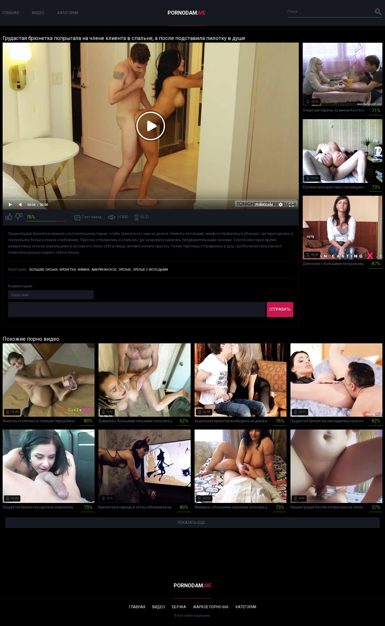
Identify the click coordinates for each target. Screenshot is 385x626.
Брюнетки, (68, 269)
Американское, (104, 269)
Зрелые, (125, 269)
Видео (38, 13)
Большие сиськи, (44, 269)
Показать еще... (192, 522)
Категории (67, 13)
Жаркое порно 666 (211, 607)
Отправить (280, 309)
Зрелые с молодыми (150, 269)
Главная (11, 13)
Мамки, (84, 269)
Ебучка (179, 607)
